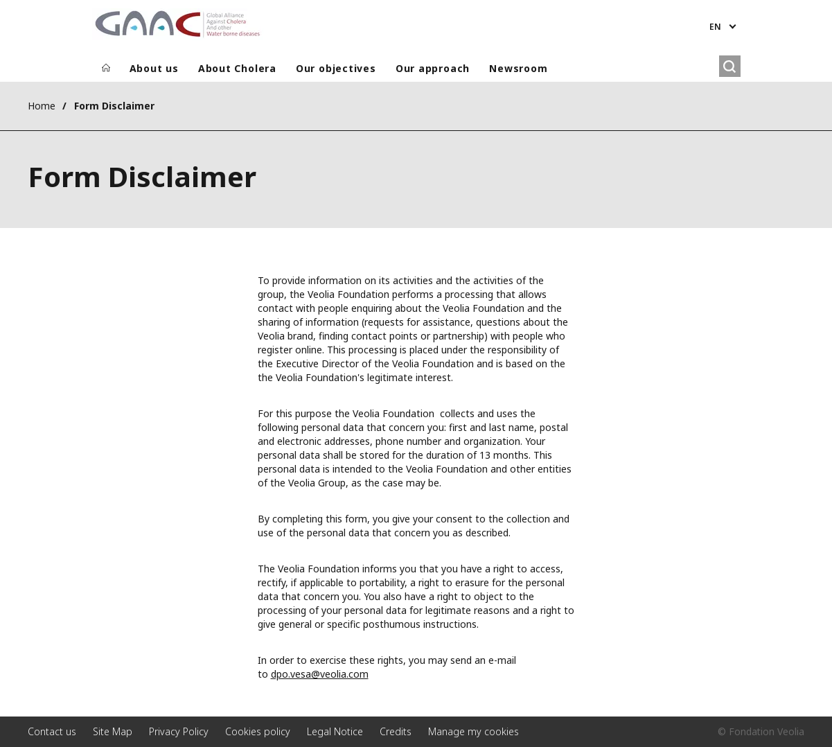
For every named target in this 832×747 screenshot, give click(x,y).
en (715, 27)
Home (41, 105)
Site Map (112, 731)
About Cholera (237, 68)
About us (154, 68)
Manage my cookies (473, 731)
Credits (395, 731)
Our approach (433, 68)
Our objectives (336, 68)
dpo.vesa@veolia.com (320, 673)
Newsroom (518, 68)
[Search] (730, 66)
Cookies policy (257, 731)
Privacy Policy (179, 731)
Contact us (52, 731)
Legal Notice (335, 731)
